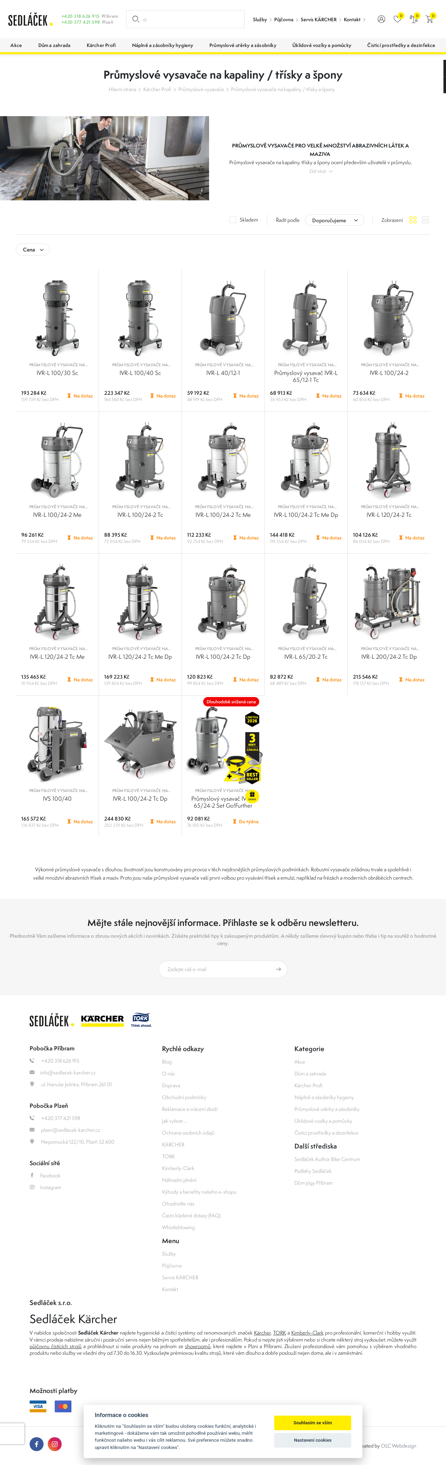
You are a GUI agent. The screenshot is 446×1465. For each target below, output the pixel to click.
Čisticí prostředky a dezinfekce (326, 1132)
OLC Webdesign (398, 1445)
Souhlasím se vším (312, 1422)
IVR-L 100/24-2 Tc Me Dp (306, 515)
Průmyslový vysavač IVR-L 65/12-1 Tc (306, 376)
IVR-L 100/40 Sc (140, 373)
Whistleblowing (178, 1227)
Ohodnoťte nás (178, 1203)
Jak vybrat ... (174, 1121)
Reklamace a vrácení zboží (189, 1109)
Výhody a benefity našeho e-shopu (199, 1191)
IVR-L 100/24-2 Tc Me (223, 515)
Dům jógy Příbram (313, 1182)
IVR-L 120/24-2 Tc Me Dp (140, 657)
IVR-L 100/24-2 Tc (140, 515)
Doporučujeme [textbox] (329, 220)
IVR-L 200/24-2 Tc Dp (389, 657)
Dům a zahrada (310, 1073)
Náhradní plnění (179, 1180)
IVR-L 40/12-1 (223, 373)
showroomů (197, 1346)
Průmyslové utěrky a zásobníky (327, 1109)
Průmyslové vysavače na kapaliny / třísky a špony (283, 89)
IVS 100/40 (57, 798)
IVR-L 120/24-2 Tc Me (57, 657)
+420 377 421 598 (80, 22)
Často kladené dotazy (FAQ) (191, 1215)
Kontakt (352, 19)
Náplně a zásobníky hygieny (324, 1097)
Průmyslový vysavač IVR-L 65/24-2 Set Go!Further (223, 802)
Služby (260, 19)
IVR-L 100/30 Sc (57, 373)
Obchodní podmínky (184, 1097)
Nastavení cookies (313, 1440)
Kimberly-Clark (178, 1168)
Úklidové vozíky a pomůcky (323, 1121)
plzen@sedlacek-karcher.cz (65, 1130)
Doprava (171, 1085)
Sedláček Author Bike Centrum (327, 1159)
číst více (317, 171)
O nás (168, 1073)
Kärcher (262, 1332)
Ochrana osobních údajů (188, 1132)
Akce (299, 1061)
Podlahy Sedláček (313, 1171)
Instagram (45, 1187)
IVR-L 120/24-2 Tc (389, 515)
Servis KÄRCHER (319, 19)
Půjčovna (283, 19)
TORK (168, 1156)
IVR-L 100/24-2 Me (57, 515)
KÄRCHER (173, 1144)
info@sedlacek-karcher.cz (62, 1072)
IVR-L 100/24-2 (389, 373)
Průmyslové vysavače (201, 89)
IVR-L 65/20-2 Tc (306, 657)
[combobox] (334, 220)
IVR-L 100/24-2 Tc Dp (223, 657)
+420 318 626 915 (80, 16)
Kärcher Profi (157, 89)
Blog (167, 1061)
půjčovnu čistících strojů (56, 1346)
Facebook (45, 1175)
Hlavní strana (122, 89)
